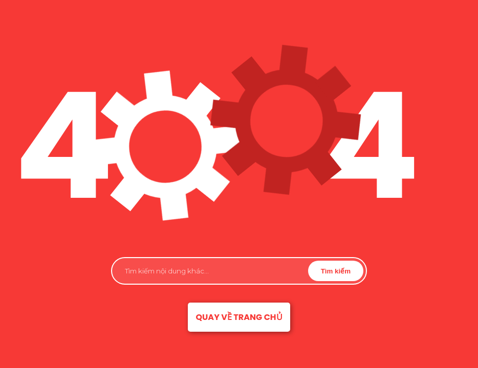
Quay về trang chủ (238, 317)
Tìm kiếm (336, 271)
